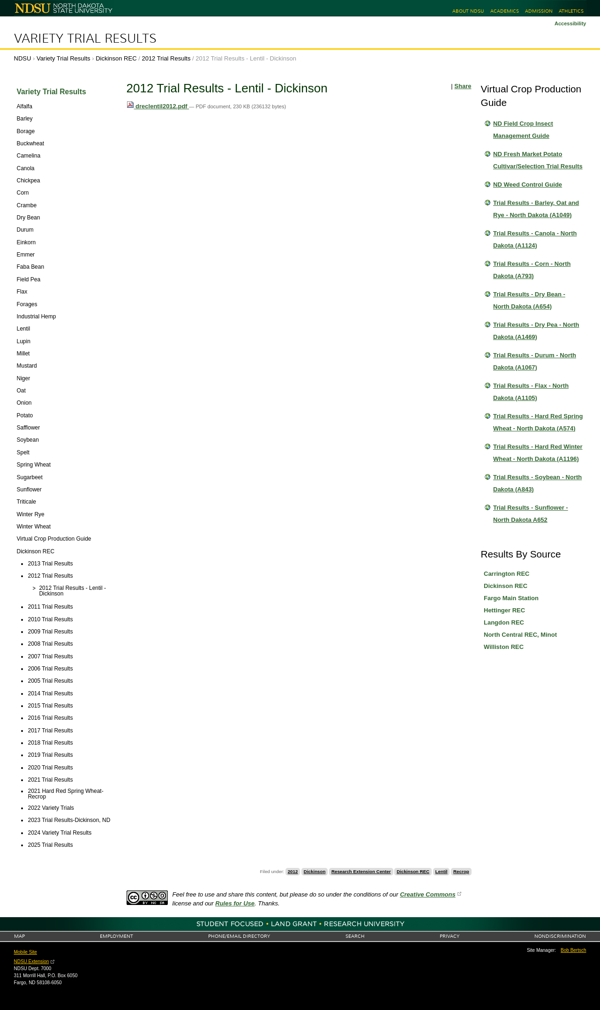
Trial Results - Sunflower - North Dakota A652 (530, 513)
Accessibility (570, 23)
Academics (504, 11)
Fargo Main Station (511, 598)
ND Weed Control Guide (527, 184)
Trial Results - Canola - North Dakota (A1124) (535, 239)
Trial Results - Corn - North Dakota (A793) (531, 269)
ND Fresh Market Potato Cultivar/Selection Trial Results (538, 160)
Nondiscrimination (560, 936)
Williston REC (504, 646)
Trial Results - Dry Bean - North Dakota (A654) (529, 300)
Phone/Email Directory (239, 936)
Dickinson (315, 871)
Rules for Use (235, 903)
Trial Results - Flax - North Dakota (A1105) (531, 391)
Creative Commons (427, 894)
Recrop (461, 871)
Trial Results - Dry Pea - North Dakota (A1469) (536, 330)
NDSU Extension (31, 961)
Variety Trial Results (85, 38)
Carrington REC (507, 573)
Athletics (571, 11)
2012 (293, 871)
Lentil (441, 871)
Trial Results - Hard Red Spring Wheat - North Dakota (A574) (538, 422)
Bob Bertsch (573, 950)
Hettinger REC (504, 610)
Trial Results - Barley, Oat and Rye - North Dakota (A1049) (536, 209)
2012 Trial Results (166, 58)
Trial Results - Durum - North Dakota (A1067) (534, 361)
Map (19, 936)
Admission (539, 11)
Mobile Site (25, 952)
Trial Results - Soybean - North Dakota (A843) (537, 483)
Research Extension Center (361, 871)
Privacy (449, 936)
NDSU (22, 58)
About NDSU (468, 11)
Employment (116, 936)
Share (462, 86)
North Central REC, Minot (520, 634)
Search (355, 936)
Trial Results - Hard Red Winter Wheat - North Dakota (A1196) (538, 452)
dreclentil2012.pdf (158, 106)
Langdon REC (504, 622)
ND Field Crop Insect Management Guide (523, 129)
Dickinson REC (116, 58)
